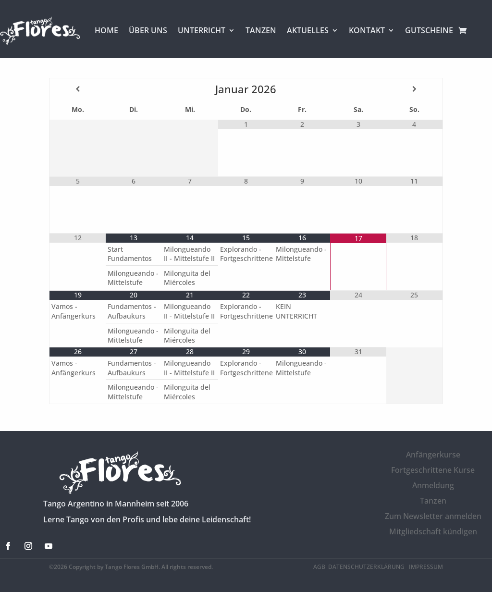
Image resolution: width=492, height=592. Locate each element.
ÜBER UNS (148, 30)
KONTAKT (367, 30)
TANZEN (261, 30)
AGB (319, 567)
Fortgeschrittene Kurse (433, 470)
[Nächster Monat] (414, 89)
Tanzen (433, 500)
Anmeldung (433, 485)
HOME (106, 30)
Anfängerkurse (433, 454)
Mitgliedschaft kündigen (433, 531)
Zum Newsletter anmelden (433, 516)
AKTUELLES (308, 30)
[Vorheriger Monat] (77, 89)
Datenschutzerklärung (367, 567)
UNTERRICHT (201, 30)
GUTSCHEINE (429, 30)
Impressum (426, 567)
